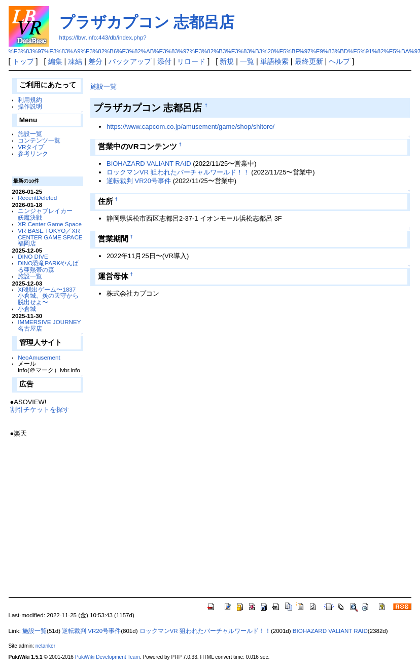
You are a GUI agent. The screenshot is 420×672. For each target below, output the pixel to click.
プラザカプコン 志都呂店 (146, 22)
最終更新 (309, 61)
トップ (23, 61)
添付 (164, 61)
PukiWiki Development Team (107, 657)
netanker (45, 646)
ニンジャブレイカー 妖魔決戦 (48, 214)
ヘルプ (339, 61)
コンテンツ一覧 (39, 140)
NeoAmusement (39, 357)
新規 (227, 61)
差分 (95, 61)
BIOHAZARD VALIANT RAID (149, 163)
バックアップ (130, 61)
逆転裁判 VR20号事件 (139, 181)
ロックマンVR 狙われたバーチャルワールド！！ (178, 172)
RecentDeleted (37, 197)
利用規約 (30, 99)
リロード (191, 61)
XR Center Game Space (50, 224)
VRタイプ (31, 147)
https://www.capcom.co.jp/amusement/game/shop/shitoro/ (190, 126)
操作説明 (30, 106)
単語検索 (274, 61)
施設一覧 (30, 133)
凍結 (75, 61)
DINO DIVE (33, 256)
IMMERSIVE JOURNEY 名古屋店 (49, 325)
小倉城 (27, 308)
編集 (55, 61)
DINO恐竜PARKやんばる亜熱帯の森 (48, 266)
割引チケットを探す (39, 409)
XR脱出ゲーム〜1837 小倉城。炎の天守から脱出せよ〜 (48, 296)
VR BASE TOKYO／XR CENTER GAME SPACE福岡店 (50, 237)
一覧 (247, 61)
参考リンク (33, 153)
